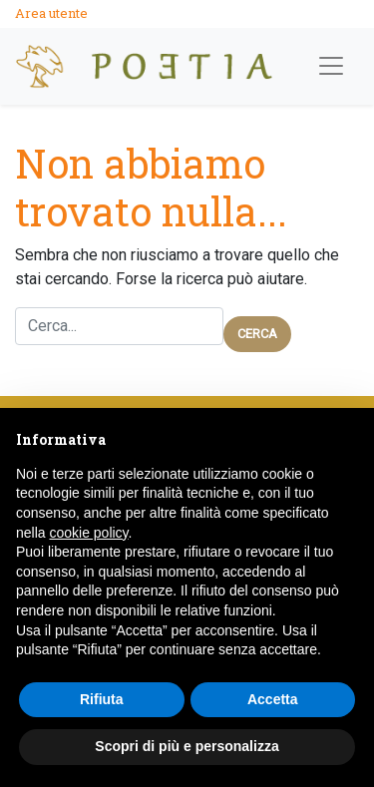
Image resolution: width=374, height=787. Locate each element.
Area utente (51, 13)
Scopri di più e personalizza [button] (186, 746)
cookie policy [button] (88, 533)
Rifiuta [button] (102, 699)
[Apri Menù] (331, 66)
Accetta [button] (272, 699)
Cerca (257, 333)
